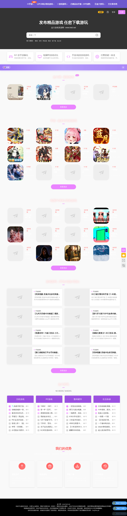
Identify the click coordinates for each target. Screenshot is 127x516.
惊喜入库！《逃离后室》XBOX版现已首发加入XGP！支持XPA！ (18, 423)
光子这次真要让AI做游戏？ (47, 427)
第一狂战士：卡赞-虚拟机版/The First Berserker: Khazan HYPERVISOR (28, 235)
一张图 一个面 (103, 416)
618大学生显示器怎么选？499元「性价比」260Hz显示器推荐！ (75, 416)
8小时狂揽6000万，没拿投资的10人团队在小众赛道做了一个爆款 (47, 430)
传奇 (40, 40)
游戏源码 (61, 4)
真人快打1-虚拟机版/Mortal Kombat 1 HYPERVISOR (57, 254)
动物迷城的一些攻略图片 (28, 93)
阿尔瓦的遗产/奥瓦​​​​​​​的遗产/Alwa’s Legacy (28, 216)
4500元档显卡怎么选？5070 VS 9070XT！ (75, 423)
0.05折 (29, 167)
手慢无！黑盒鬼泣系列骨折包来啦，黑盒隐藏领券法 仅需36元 (18, 416)
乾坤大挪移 (85, 153)
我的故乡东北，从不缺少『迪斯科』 (47, 416)
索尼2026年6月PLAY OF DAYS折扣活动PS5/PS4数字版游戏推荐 (18, 413)
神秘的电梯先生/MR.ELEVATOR (114, 235)
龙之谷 (59, 40)
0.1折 (28, 130)
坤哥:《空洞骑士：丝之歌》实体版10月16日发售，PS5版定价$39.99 (18, 427)
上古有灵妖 (85, 171)
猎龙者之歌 (85, 134)
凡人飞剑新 (28, 171)
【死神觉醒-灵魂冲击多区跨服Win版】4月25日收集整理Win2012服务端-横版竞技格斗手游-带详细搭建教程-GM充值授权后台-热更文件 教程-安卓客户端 (47, 294)
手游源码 (38, 291)
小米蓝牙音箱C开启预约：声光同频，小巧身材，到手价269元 (75, 420)
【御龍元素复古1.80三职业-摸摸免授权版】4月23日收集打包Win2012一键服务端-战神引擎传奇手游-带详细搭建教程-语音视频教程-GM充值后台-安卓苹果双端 (104, 333)
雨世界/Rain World (28, 254)
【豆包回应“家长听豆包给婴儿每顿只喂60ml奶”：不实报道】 (104, 420)
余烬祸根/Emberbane (85, 235)
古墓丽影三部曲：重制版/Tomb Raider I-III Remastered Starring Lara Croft (85, 216)
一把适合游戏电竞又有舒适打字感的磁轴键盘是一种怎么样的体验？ (75, 406)
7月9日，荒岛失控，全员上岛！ (47, 423)
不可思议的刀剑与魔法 (57, 134)
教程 (36, 40)
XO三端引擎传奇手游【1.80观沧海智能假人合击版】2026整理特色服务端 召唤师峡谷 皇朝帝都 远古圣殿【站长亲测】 (104, 294)
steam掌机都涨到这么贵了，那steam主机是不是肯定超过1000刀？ (104, 427)
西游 (49, 40)
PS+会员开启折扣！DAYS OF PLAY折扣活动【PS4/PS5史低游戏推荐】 (18, 420)
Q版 (85, 130)
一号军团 (114, 170)
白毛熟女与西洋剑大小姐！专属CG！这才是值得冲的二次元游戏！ (18, 430)
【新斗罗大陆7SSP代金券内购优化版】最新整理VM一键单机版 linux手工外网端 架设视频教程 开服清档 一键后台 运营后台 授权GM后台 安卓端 (104, 314)
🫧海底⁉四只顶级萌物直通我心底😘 (57, 93)
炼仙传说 (28, 133)
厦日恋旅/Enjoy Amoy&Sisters (114, 254)
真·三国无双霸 (57, 171)
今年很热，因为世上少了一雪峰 (104, 410)
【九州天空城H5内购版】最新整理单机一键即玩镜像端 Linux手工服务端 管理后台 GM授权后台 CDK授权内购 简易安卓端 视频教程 (47, 314)
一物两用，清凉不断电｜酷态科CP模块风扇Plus (75, 413)
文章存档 (112, 4)
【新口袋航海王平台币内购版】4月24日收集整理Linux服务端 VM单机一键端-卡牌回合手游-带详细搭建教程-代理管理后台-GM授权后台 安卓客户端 (47, 352)
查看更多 (63, 107)
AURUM (56, 215)
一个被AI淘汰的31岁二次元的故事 (104, 423)
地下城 (54, 40)
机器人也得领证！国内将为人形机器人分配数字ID (104, 413)
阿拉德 (45, 40)
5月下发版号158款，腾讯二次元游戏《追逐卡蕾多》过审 (47, 420)
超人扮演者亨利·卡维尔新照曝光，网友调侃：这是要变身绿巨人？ (104, 430)
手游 (30, 3)
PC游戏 (115, 86)
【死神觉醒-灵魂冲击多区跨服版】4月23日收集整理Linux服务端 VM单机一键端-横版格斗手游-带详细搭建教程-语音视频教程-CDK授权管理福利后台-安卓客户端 (104, 352)
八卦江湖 (28, 151)
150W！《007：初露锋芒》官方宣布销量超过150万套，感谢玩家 (114, 91)
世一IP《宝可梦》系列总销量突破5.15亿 (47, 410)
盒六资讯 (99, 4)
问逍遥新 (57, 151)
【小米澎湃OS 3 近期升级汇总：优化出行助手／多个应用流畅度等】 (75, 427)
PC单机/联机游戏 (45, 4)
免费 (56, 148)
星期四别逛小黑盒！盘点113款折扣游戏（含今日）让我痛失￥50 (47, 413)
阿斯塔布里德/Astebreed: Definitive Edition (57, 235)
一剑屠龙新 (114, 134)
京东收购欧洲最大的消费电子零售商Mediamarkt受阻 (85, 93)
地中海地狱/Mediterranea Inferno (114, 216)
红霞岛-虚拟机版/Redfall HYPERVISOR (85, 254)
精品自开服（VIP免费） (81, 4)
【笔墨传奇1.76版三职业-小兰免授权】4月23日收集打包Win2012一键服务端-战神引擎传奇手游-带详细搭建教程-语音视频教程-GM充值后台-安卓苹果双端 (47, 333)
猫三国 (113, 151)
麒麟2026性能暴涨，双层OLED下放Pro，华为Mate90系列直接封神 (75, 430)
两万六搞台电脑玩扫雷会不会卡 (75, 410)
